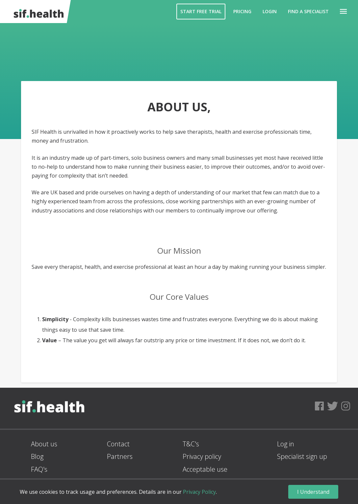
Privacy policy (202, 456)
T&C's (191, 443)
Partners (120, 456)
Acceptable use (205, 469)
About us (44, 443)
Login (270, 11)
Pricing (242, 11)
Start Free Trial (200, 11)
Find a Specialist (308, 11)
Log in (285, 443)
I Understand (313, 491)
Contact (118, 443)
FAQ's (39, 469)
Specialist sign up (302, 456)
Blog (37, 456)
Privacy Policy (199, 491)
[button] (343, 11)
